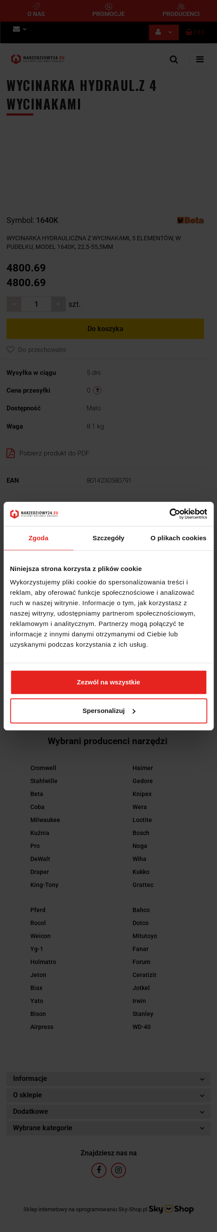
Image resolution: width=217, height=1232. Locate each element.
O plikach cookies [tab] (179, 538)
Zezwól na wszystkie (108, 682)
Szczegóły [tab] (108, 538)
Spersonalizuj (108, 710)
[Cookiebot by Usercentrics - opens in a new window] (169, 513)
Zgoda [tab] (39, 538)
